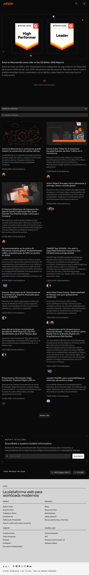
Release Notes (51, 543)
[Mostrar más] (44, 415)
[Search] (76, 3)
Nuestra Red (8, 510)
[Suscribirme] (78, 456)
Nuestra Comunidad (55, 540)
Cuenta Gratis (8, 533)
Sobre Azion (8, 507)
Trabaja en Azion (10, 513)
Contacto (7, 543)
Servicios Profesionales (12, 546)
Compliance (8, 516)
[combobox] (42, 109)
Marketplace (50, 513)
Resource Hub (51, 510)
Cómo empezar (9, 536)
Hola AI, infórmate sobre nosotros (17, 523)
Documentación (51, 533)
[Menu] (84, 4)
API (46, 536)
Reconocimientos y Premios (56, 520)
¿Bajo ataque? (51, 516)
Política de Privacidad (12, 520)
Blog (47, 507)
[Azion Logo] (8, 4)
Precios (6, 540)
